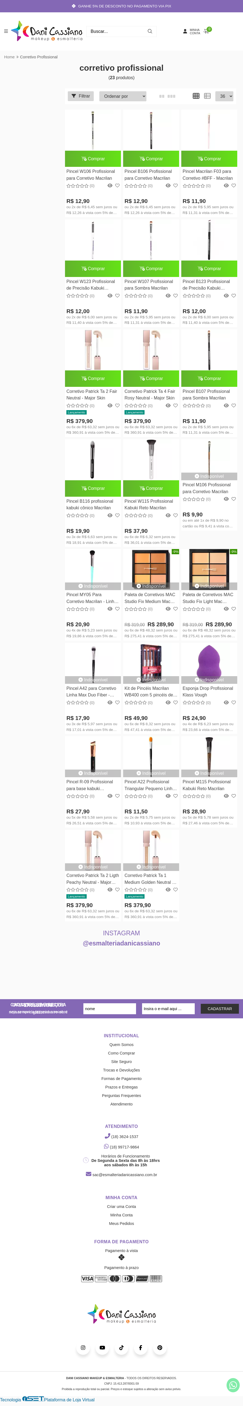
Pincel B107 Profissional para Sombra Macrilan (206, 395)
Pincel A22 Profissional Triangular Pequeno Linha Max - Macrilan (149, 786)
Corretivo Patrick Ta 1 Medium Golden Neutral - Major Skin (148, 880)
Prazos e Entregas (121, 1087)
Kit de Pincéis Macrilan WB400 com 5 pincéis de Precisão (148, 693)
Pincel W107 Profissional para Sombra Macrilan (148, 284)
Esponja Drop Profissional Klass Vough (207, 692)
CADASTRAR (220, 1009)
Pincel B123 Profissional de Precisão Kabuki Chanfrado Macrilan (206, 285)
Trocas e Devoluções (121, 1070)
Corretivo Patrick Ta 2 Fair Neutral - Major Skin (91, 395)
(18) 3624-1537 (121, 1137)
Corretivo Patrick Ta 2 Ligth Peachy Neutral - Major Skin (92, 880)
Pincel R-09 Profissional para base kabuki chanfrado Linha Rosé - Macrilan (89, 786)
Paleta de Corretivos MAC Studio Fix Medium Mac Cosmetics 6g (149, 599)
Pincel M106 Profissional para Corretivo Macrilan (206, 488)
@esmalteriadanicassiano (121, 943)
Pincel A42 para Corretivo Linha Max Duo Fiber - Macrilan (91, 693)
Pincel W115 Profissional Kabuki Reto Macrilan (148, 504)
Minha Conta (121, 1215)
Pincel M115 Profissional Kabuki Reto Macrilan (206, 785)
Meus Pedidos (121, 1224)
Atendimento (122, 1104)
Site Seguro (121, 1062)
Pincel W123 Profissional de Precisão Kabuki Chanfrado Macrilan (90, 285)
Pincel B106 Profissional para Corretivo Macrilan (148, 175)
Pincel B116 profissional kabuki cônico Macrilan (89, 504)
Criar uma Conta (121, 1207)
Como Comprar (121, 1053)
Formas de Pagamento (121, 1079)
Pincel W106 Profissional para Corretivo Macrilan (90, 175)
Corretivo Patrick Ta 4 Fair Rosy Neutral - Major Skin (149, 395)
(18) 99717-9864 (121, 1147)
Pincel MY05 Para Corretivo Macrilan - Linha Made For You (91, 599)
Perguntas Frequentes (121, 1096)
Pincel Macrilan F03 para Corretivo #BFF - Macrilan (207, 175)
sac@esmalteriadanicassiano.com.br (121, 1175)
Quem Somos (121, 1045)
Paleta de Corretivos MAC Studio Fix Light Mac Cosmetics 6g (207, 599)
